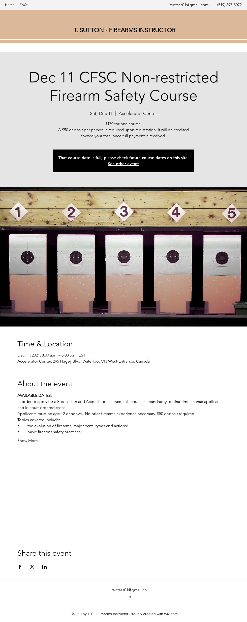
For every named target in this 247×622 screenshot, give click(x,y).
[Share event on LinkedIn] (44, 567)
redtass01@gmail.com (189, 4)
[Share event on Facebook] (19, 567)
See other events (123, 163)
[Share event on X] (32, 567)
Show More (27, 440)
